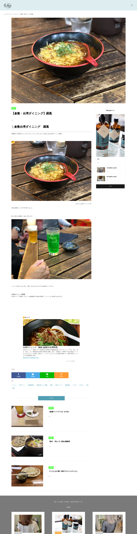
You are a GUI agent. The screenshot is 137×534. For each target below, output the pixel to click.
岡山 (87, 385)
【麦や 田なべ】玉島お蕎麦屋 (59, 441)
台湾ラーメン (22, 385)
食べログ (81, 385)
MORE (110, 186)
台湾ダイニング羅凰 (18, 294)
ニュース (15, 14)
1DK (98, 159)
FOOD (13, 108)
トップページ (7, 14)
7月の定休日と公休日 (112, 168)
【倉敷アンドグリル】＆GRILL (59, 412)
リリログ (75, 385)
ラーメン (14, 385)
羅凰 (51, 385)
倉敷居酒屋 (67, 385)
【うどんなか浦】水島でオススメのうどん (63, 471)
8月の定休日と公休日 (112, 176)
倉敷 (13, 388)
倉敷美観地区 (31, 385)
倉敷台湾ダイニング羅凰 (42, 385)
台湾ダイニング (58, 385)
